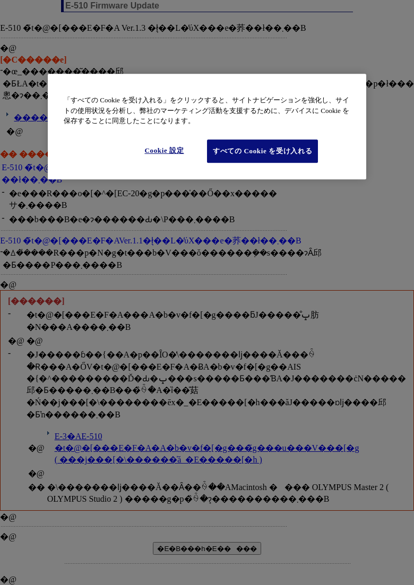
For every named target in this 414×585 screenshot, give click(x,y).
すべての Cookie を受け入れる (262, 151)
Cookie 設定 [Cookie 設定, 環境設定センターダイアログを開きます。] (164, 150)
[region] (207, 127)
